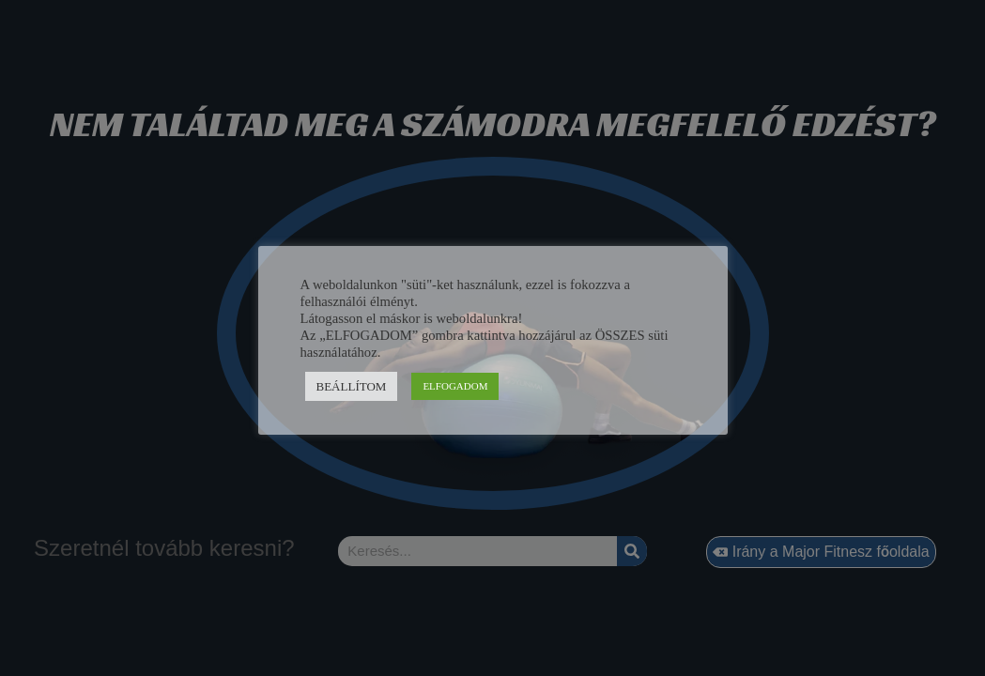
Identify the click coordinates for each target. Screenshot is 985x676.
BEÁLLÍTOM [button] (351, 386)
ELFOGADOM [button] (455, 386)
